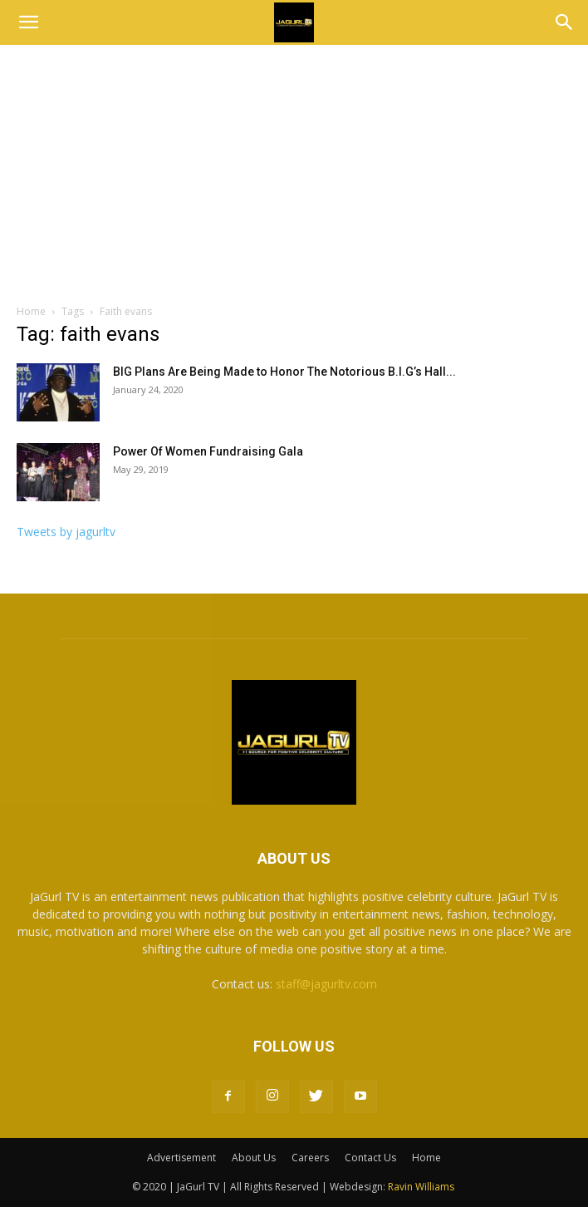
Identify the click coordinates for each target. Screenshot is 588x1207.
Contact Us (370, 1157)
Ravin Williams (422, 1187)
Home (31, 311)
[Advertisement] (294, 178)
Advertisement (181, 1157)
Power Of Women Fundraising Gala (208, 451)
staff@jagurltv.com (326, 984)
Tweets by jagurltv (66, 531)
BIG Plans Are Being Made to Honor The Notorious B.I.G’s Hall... (284, 371)
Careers (310, 1157)
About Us (254, 1157)
